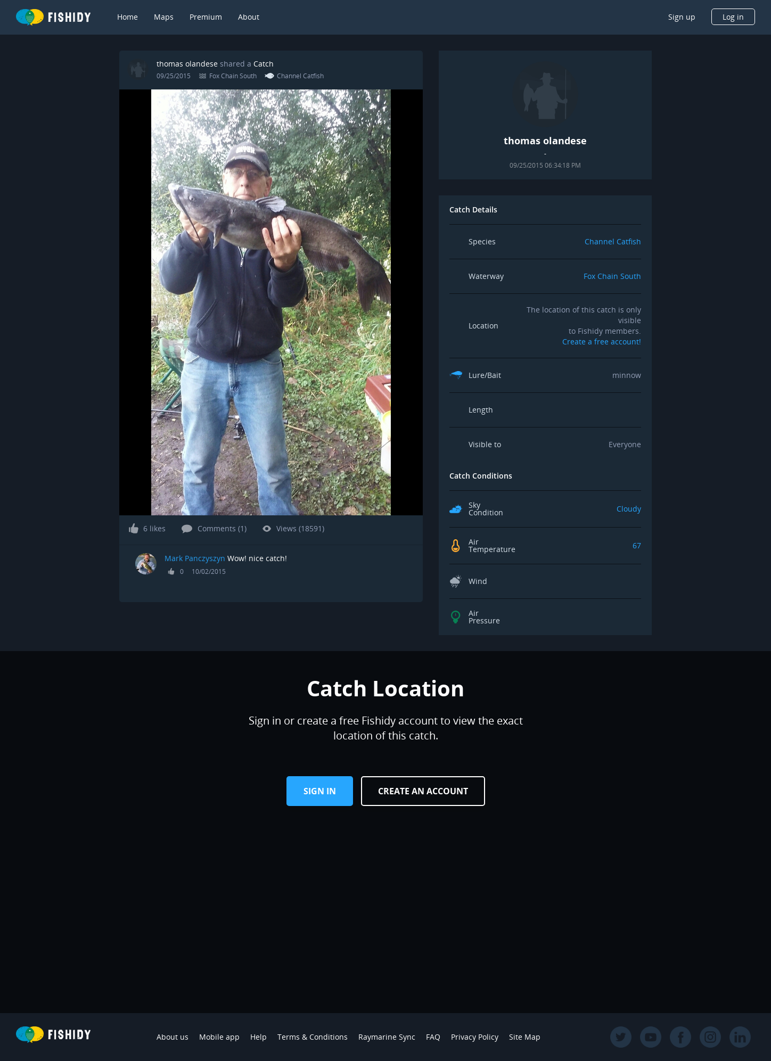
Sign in (320, 791)
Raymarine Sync (386, 1037)
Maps (164, 17)
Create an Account (423, 791)
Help (258, 1037)
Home (127, 17)
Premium (206, 17)
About (248, 17)
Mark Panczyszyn (195, 558)
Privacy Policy (474, 1037)
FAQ (433, 1037)
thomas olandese (187, 64)
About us (172, 1037)
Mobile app (219, 1037)
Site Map (524, 1037)
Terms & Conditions (312, 1037)
